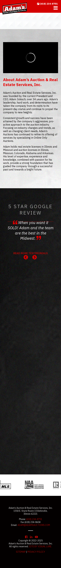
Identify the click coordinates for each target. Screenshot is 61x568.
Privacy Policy (36, 551)
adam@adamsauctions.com (34, 525)
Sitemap (21, 551)
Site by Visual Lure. (40, 546)
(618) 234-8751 (49, 3)
